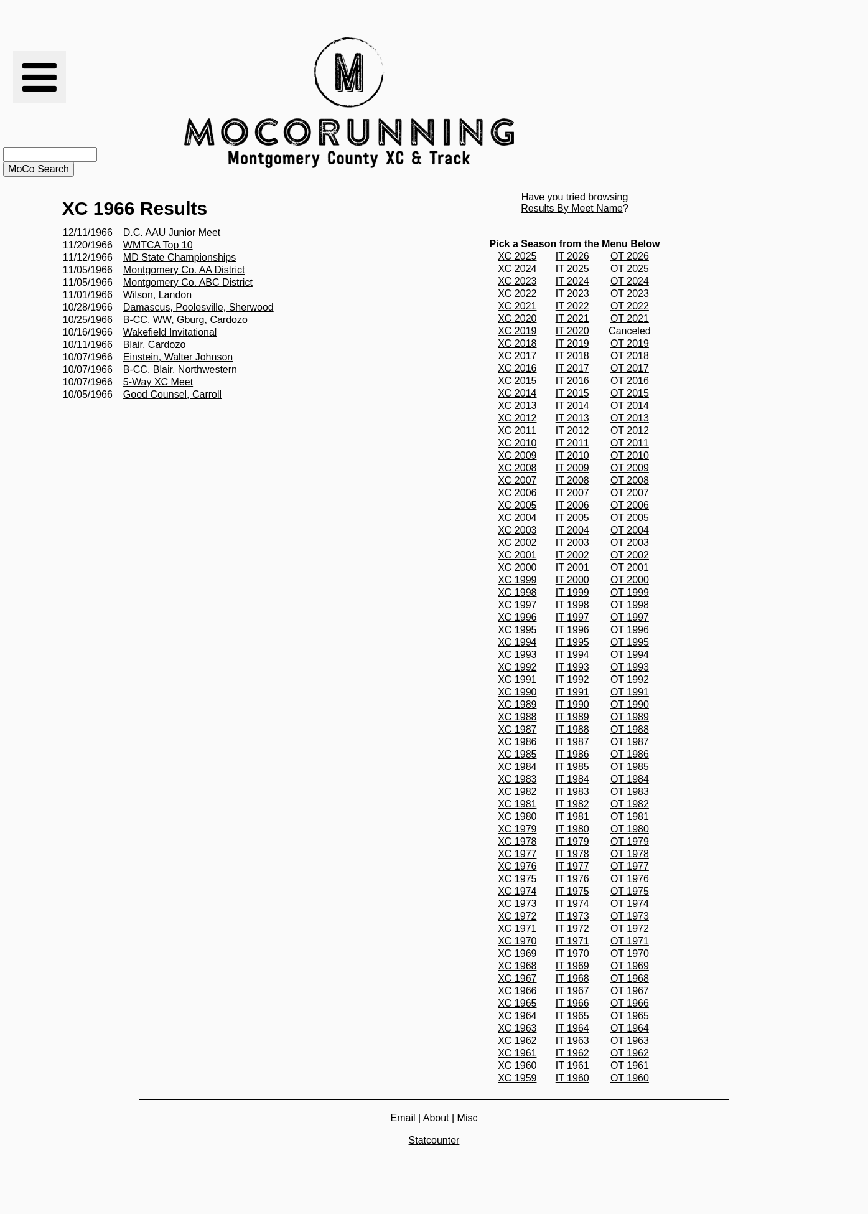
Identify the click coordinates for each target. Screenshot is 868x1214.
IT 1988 (572, 729)
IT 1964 (572, 1028)
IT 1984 (572, 779)
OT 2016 (629, 380)
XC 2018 (517, 343)
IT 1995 (572, 642)
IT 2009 (572, 468)
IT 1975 (572, 891)
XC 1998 (517, 592)
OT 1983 (629, 791)
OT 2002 (629, 555)
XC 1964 (517, 1015)
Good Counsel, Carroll (172, 394)
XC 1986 (517, 741)
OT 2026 (629, 256)
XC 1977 (517, 854)
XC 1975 (517, 878)
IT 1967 (572, 991)
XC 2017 (517, 356)
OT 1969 (629, 966)
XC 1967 (517, 978)
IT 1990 (572, 704)
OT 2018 (629, 356)
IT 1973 (572, 916)
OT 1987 (629, 741)
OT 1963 (629, 1040)
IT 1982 (572, 804)
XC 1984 (517, 766)
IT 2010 (572, 455)
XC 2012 (517, 418)
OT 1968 (629, 978)
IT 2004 (572, 530)
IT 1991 (572, 692)
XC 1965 (517, 1003)
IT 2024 (572, 281)
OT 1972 (629, 928)
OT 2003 (629, 542)
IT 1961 (572, 1065)
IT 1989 (572, 717)
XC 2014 (517, 393)
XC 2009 (517, 455)
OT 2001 (629, 567)
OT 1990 (629, 704)
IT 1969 (572, 966)
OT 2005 (629, 517)
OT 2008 (629, 480)
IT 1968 (572, 978)
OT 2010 (629, 455)
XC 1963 (517, 1028)
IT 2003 (572, 542)
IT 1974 (572, 903)
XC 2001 (517, 555)
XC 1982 (517, 791)
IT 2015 (572, 393)
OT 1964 (629, 1028)
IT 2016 (572, 380)
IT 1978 (572, 854)
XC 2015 (517, 380)
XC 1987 (517, 729)
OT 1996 (629, 629)
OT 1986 (629, 754)
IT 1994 (572, 654)
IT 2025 (572, 268)
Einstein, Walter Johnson (178, 357)
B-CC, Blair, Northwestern (180, 369)
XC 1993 (517, 654)
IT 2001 (572, 567)
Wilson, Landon (157, 294)
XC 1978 (517, 841)
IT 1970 (572, 953)
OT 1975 (629, 891)
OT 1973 (629, 916)
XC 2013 (517, 405)
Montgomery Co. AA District (184, 270)
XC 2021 (517, 306)
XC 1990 (517, 692)
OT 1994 (629, 654)
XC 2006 (517, 492)
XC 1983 (517, 779)
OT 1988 (629, 729)
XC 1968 (517, 966)
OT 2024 (629, 281)
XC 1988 (517, 717)
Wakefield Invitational (170, 332)
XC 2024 (517, 268)
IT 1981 (572, 816)
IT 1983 (572, 791)
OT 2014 (629, 405)
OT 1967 (629, 991)
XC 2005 (517, 505)
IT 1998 (572, 605)
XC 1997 (517, 605)
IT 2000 (572, 580)
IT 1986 (572, 754)
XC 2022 (517, 293)
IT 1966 (572, 1003)
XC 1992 (517, 667)
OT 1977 (629, 866)
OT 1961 (629, 1065)
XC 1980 (517, 816)
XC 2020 (517, 318)
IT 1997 (572, 617)
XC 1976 (517, 866)
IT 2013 (572, 418)
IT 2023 (572, 293)
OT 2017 (629, 368)
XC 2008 (517, 468)
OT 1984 (629, 779)
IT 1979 (572, 841)
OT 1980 (629, 829)
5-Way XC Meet (158, 382)
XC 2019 (517, 331)
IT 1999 (572, 592)
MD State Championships (179, 257)
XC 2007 (517, 480)
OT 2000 (629, 580)
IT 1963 (572, 1040)
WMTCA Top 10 (158, 245)
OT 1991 (629, 692)
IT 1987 (572, 741)
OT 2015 (629, 393)
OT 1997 (629, 617)
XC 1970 (517, 941)
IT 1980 (572, 829)
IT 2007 (572, 492)
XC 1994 (517, 642)
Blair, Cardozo (154, 344)
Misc (467, 1118)
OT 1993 (629, 667)
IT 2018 (572, 356)
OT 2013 (629, 418)
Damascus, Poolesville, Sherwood (198, 307)
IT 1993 (572, 667)
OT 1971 (629, 941)
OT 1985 (629, 766)
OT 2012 (629, 430)
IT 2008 (572, 480)
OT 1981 (629, 816)
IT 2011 (572, 443)
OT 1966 (629, 1003)
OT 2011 (629, 443)
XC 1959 (517, 1078)
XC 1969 (517, 953)
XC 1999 (517, 580)
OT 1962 (629, 1053)
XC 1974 (517, 891)
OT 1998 (629, 605)
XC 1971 (517, 928)
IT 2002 (572, 555)
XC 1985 (517, 754)
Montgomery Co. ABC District (188, 282)
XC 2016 (517, 368)
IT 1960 (572, 1078)
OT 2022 (629, 306)
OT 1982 (629, 804)
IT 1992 (572, 679)
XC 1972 (517, 916)
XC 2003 (517, 530)
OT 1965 (629, 1015)
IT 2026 (572, 256)
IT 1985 (572, 766)
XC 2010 (517, 443)
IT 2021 (572, 318)
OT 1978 (629, 854)
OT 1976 (629, 878)
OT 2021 (629, 318)
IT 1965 (572, 1015)
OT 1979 (629, 841)
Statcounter (434, 1140)
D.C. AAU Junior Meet (172, 232)
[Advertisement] (626, 103)
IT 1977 (572, 866)
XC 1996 (517, 617)
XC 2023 (517, 281)
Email (403, 1118)
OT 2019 (629, 343)
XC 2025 (517, 256)
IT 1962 (572, 1053)
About (436, 1118)
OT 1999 (629, 592)
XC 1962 (517, 1040)
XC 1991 (517, 679)
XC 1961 (517, 1053)
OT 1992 (629, 679)
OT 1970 (629, 953)
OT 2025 (629, 268)
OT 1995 (629, 642)
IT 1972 (572, 928)
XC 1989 (517, 704)
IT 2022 (572, 306)
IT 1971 (572, 941)
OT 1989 (629, 717)
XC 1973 (517, 903)
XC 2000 (517, 567)
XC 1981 (517, 804)
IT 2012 (572, 430)
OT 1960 (629, 1078)
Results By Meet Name (572, 208)
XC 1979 (517, 829)
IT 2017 (572, 368)
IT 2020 (572, 331)
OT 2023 (629, 293)
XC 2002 (517, 542)
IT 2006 (572, 505)
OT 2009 (629, 468)
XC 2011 (517, 430)
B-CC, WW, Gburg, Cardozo (185, 319)
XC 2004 (517, 517)
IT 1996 (572, 629)
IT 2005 (572, 517)
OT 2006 (629, 505)
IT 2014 (572, 405)
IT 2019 (572, 343)
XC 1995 (517, 629)
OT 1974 (629, 903)
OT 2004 (629, 530)
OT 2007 (629, 492)
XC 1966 (517, 991)
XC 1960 (517, 1065)
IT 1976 (572, 878)
